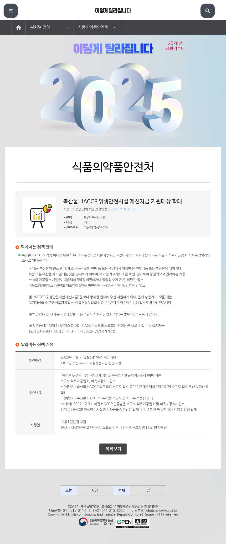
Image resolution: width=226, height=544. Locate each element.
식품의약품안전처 (93, 27)
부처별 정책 (40, 27)
